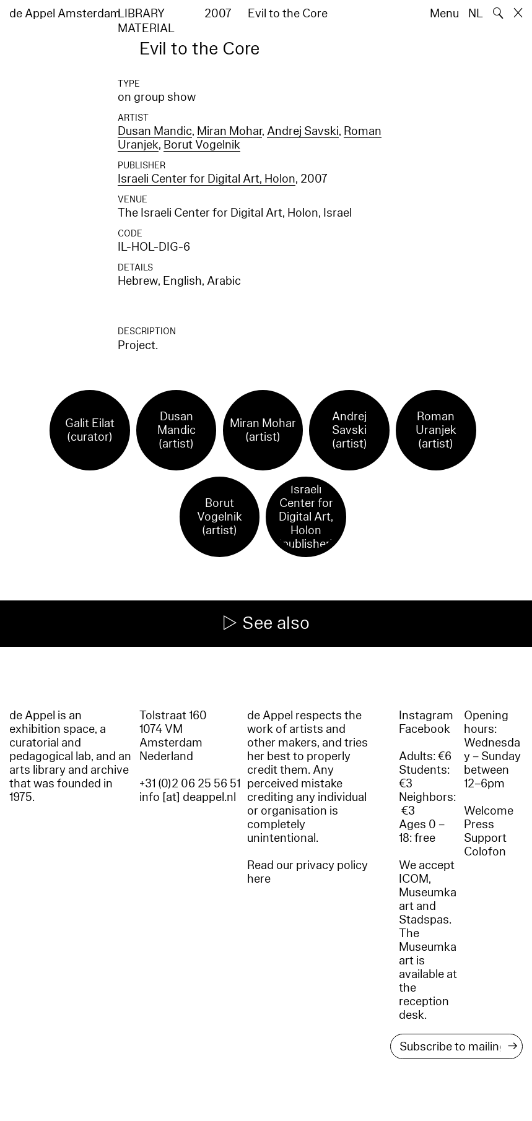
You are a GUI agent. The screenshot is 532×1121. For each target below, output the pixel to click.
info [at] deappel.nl (187, 797)
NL (475, 14)
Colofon (485, 852)
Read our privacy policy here (307, 872)
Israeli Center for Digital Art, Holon (206, 179)
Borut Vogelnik (202, 145)
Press (479, 824)
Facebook (424, 729)
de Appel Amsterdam (65, 14)
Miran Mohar (229, 131)
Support (485, 838)
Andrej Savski (303, 131)
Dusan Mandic (155, 131)
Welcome (488, 811)
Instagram (426, 716)
